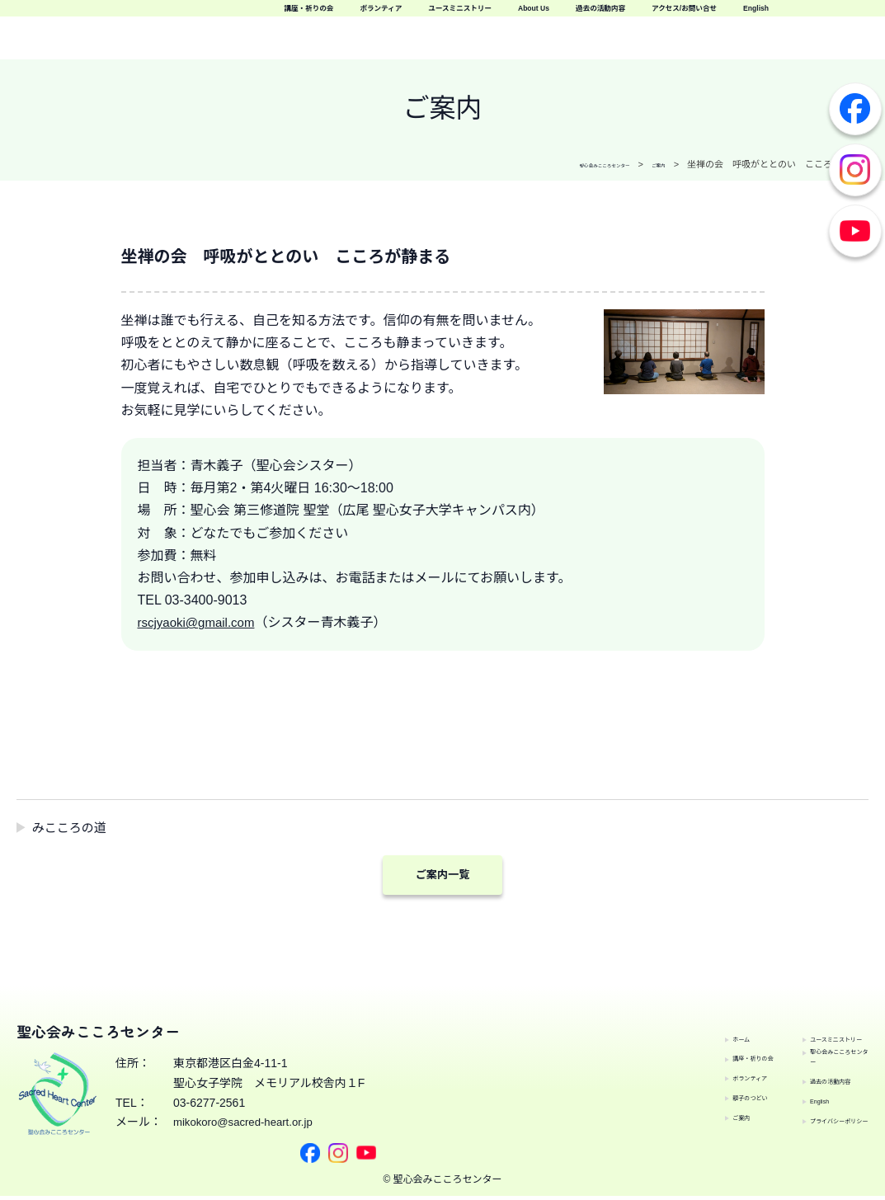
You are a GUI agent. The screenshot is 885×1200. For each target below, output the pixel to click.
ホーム (668, 1027)
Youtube (855, 231)
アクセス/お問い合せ (727, 41)
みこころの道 (72, 828)
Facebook (855, 108)
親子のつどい (685, 1086)
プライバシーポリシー (819, 1115)
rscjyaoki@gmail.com (200, 622)
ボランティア (586, 17)
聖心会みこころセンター (819, 1037)
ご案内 (668, 1106)
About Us (837, 17)
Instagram (855, 170)
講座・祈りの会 (469, 17)
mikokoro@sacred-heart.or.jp (247, 1148)
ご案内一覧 (443, 875)
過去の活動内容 (587, 41)
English (843, 41)
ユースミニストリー (716, 17)
